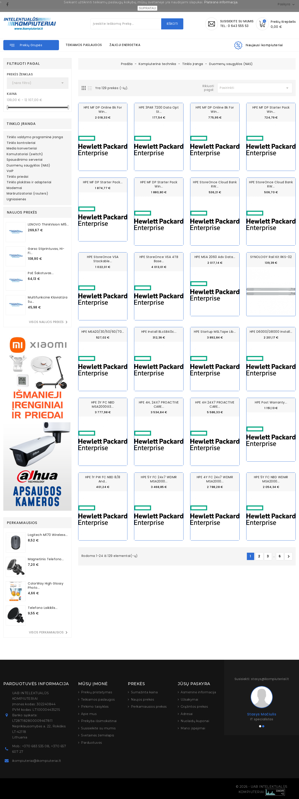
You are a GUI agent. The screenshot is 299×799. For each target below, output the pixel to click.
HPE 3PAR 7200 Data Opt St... (159, 109)
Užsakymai (189, 700)
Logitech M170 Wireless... (48, 535)
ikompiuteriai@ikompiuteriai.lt (36, 761)
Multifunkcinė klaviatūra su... (47, 299)
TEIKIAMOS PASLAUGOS (84, 45)
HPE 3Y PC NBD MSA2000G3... (103, 404)
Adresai (187, 714)
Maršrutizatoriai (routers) (27, 194)
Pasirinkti (255, 88)
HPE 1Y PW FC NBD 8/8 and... (102, 478)
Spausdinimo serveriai (25, 160)
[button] (31, 45)
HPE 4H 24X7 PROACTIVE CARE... (215, 404)
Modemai (14, 188)
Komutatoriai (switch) (25, 154)
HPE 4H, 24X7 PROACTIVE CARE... (159, 404)
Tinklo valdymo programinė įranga (35, 137)
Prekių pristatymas (96, 692)
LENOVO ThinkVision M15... (48, 224)
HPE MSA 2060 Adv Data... (215, 257)
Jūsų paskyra (194, 683)
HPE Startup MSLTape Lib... (215, 331)
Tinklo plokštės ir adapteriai (29, 182)
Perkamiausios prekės (149, 707)
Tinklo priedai (17, 177)
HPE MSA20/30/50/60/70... (102, 331)
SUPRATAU (147, 8)
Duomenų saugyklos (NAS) (28, 166)
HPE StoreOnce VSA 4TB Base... (159, 259)
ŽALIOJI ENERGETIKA (125, 45)
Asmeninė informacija (198, 692)
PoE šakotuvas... (41, 273)
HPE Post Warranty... (271, 402)
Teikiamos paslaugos (98, 700)
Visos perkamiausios (49, 632)
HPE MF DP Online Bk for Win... (103, 109)
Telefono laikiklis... (43, 608)
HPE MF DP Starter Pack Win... (271, 109)
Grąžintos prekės (194, 707)
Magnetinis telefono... (46, 559)
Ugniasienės (16, 199)
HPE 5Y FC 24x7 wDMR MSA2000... (159, 478)
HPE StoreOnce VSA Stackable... (103, 259)
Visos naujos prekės (49, 322)
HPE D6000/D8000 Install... (271, 331)
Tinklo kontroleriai (21, 143)
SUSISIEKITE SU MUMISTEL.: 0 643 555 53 (237, 23)
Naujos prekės (142, 700)
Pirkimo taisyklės (95, 707)
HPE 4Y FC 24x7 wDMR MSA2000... (215, 478)
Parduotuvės (91, 743)
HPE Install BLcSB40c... (159, 331)
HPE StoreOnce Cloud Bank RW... (215, 184)
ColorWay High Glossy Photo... (45, 585)
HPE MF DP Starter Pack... (103, 182)
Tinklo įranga (21, 123)
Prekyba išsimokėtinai (99, 721)
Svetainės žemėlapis (97, 735)
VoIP (10, 171)
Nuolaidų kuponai (195, 721)
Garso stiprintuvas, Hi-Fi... (46, 251)
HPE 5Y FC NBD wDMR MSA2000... (271, 478)
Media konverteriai (22, 149)
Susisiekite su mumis (98, 728)
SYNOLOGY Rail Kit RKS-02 (271, 257)
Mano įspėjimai (193, 728)
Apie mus (89, 714)
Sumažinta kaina (144, 692)
